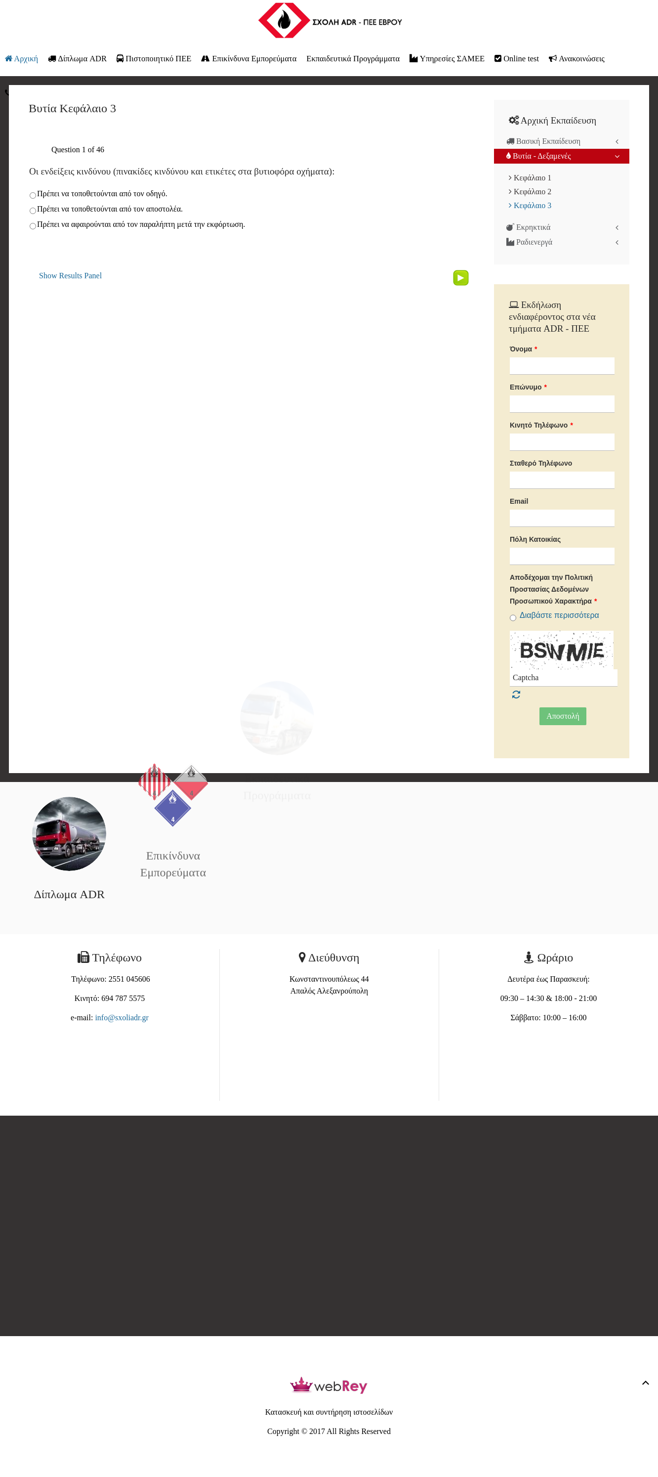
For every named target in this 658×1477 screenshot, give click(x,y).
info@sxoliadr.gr (122, 1017)
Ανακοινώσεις (577, 58)
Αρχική (21, 58)
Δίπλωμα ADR (77, 58)
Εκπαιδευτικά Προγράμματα (353, 58)
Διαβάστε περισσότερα (559, 615)
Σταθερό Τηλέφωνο (541, 463)
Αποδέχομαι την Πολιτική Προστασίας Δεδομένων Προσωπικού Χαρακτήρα (553, 589)
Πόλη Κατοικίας (535, 539)
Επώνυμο (528, 387)
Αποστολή (562, 716)
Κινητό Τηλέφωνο (541, 425)
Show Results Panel (70, 275)
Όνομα (523, 349)
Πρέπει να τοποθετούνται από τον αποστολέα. (110, 209)
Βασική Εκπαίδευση (543, 141)
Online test (516, 58)
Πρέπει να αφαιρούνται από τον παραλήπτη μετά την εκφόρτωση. (141, 224)
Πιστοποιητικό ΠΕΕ (154, 58)
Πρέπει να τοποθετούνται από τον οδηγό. (102, 193)
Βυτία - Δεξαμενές (538, 156)
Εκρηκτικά (528, 227)
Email (519, 501)
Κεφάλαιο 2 (530, 191)
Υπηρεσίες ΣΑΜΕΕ (447, 58)
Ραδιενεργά (529, 242)
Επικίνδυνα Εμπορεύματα (248, 58)
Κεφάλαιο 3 (530, 205)
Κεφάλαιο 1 (530, 178)
